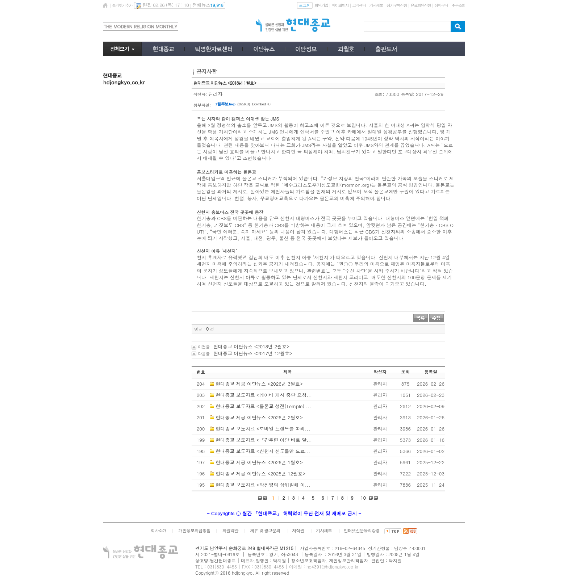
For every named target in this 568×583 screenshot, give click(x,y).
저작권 (298, 530)
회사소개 (159, 530)
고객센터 (359, 5)
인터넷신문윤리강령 (362, 530)
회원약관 (230, 530)
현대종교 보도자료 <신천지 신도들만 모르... (263, 451)
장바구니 (441, 5)
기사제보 (376, 5)
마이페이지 (339, 5)
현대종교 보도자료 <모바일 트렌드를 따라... (263, 428)
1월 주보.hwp (225, 104)
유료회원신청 (420, 5)
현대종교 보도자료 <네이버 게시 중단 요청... (264, 394)
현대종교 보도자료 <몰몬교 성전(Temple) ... (263, 406)
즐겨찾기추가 (122, 5)
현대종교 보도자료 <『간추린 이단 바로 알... (264, 439)
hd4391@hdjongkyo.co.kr (332, 566)
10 (363, 498)
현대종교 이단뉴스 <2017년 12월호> (252, 353)
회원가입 (321, 5)
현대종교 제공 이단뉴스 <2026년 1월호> (259, 462)
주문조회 (458, 5)
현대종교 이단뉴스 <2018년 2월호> (251, 346)
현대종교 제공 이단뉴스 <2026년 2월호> (259, 417)
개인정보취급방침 (194, 530)
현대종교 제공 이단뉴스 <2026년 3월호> (259, 383)
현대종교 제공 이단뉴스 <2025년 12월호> (260, 473)
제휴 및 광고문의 (265, 530)
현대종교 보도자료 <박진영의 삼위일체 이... (263, 484)
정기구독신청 (397, 5)
